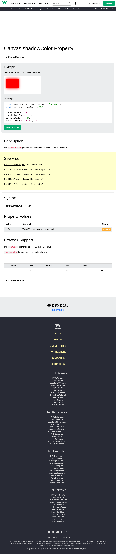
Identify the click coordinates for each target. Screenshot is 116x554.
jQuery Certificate (58, 512)
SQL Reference (57, 424)
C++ (89, 9)
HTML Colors (56, 436)
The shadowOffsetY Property (16, 174)
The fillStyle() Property (13, 184)
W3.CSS (76, 9)
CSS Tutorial (58, 380)
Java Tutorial (58, 400)
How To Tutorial (58, 385)
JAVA (59, 9)
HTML (10, 9)
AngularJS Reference (56, 441)
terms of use (53, 545)
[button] (70, 3)
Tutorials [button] (15, 3)
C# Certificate (58, 519)
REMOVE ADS (58, 310)
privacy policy (70, 545)
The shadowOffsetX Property (16, 170)
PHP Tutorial (58, 397)
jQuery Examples (57, 482)
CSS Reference (57, 419)
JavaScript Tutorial (58, 383)
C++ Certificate (58, 517)
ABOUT (56, 538)
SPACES (58, 339)
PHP (67, 9)
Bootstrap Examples (56, 473)
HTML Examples (56, 456)
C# (96, 9)
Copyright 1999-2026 (33, 549)
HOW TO (105, 9)
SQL (40, 9)
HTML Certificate (58, 495)
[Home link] (4, 3)
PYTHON (49, 9)
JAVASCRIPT (29, 9)
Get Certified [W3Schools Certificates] (94, 3)
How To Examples (57, 463)
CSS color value (33, 229)
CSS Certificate (58, 497)
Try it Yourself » (12, 127)
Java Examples (57, 478)
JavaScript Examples (56, 461)
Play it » (106, 229)
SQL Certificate (58, 504)
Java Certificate (58, 514)
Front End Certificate (58, 502)
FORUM (48, 538)
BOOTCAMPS (58, 357)
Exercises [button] (43, 3)
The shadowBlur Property (15, 165)
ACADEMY (65, 538)
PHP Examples (57, 475)
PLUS (58, 333)
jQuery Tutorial (58, 405)
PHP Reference (57, 434)
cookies (60, 545)
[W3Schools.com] (58, 327)
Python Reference (56, 426)
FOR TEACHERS (58, 351)
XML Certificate (58, 521)
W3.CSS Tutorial (58, 392)
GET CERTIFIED (58, 345)
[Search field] (61, 3)
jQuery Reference (57, 443)
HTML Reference (57, 417)
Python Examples (57, 468)
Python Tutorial (58, 390)
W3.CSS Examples (57, 470)
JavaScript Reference (57, 422)
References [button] (29, 3)
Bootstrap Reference (56, 431)
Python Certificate (58, 507)
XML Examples (57, 480)
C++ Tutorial (58, 402)
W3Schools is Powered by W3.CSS (77, 549)
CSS (18, 9)
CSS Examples (57, 458)
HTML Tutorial (58, 378)
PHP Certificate (58, 509)
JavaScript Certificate (58, 499)
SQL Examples (57, 465)
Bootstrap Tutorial (58, 395)
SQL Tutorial (58, 387)
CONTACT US (58, 363)
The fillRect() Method (13, 179)
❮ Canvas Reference (15, 57)
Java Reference (56, 439)
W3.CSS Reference (56, 429)
